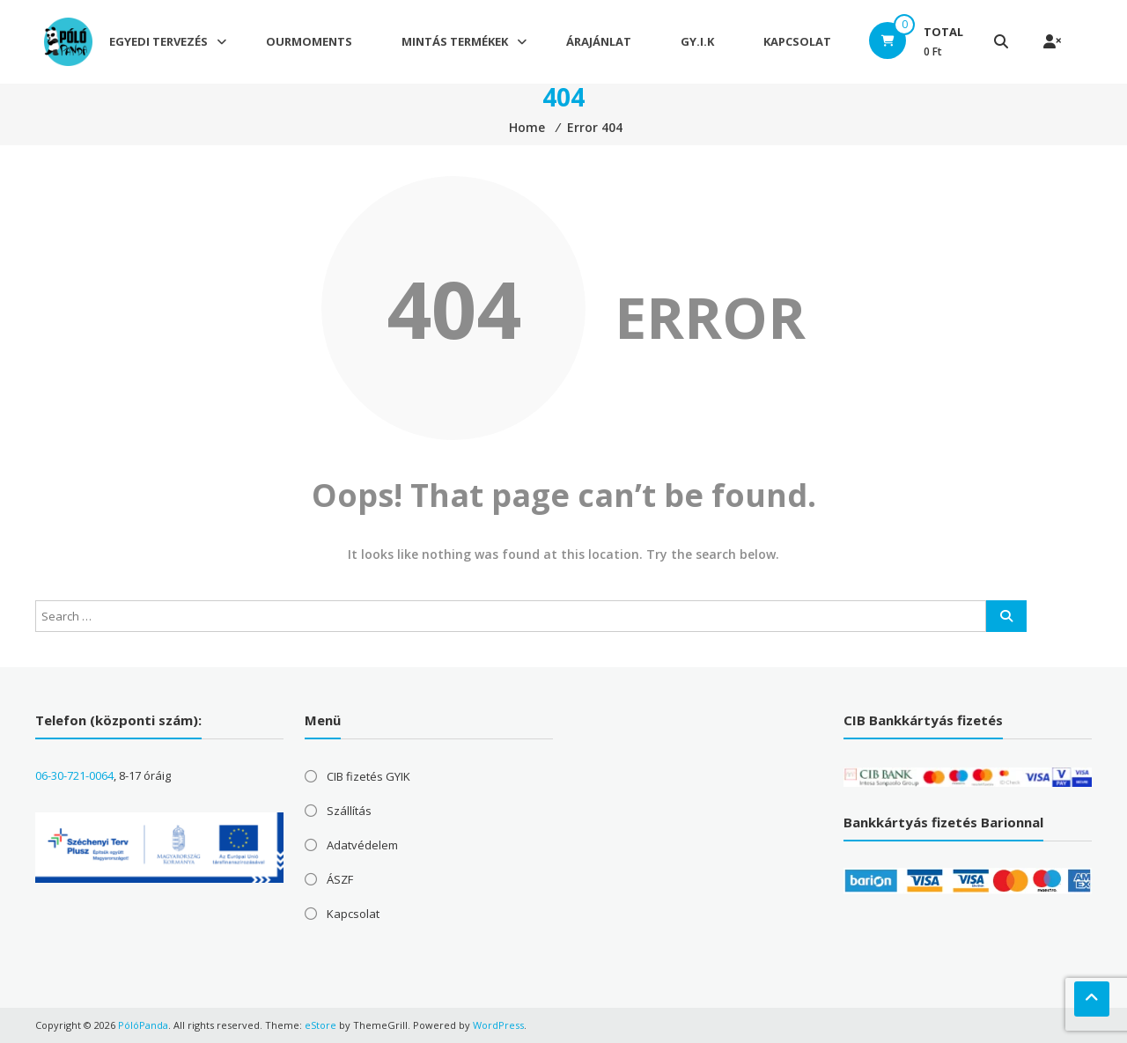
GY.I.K (697, 42)
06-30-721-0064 (74, 775)
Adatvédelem (362, 845)
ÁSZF (340, 879)
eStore (320, 1025)
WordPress (498, 1025)
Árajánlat (598, 42)
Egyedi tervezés (158, 42)
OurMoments (309, 42)
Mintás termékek (454, 42)
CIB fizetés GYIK (368, 776)
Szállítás (349, 811)
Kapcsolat (797, 42)
